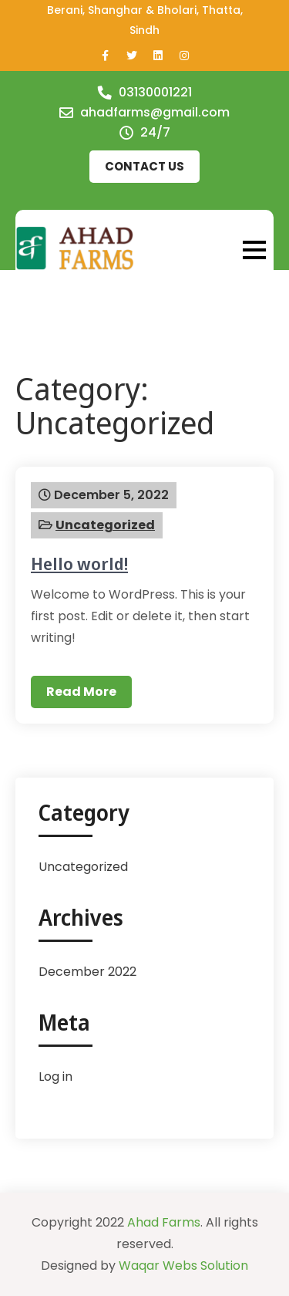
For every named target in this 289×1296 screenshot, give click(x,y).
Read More (81, 691)
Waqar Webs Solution (183, 1265)
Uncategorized (105, 525)
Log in (55, 1076)
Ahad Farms (163, 1222)
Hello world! (79, 563)
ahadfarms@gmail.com (155, 112)
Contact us (144, 166)
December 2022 (87, 971)
